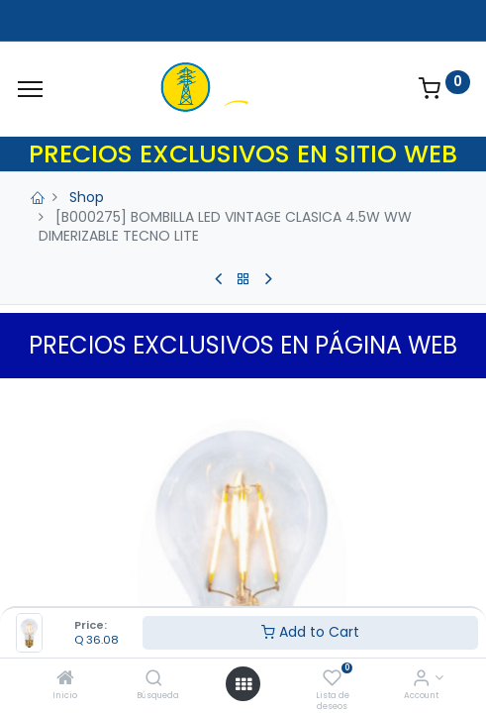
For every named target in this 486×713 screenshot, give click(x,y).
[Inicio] (65, 679)
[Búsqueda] (154, 679)
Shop (86, 197)
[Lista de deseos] (332, 679)
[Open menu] (243, 684)
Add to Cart (310, 632)
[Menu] (30, 89)
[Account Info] (421, 679)
